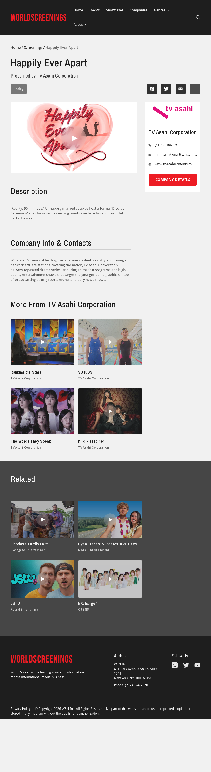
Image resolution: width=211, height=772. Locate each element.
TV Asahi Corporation (26, 378)
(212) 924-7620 (136, 692)
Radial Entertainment (91, 556)
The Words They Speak (161, 372)
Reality (18, 89)
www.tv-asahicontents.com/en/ (176, 164)
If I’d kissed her (24, 441)
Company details (172, 180)
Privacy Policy (21, 716)
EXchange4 (21, 610)
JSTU (145, 544)
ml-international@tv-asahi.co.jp (176, 155)
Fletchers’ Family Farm (30, 544)
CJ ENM (16, 616)
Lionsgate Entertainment (29, 550)
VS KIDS (82, 372)
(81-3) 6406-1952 (168, 145)
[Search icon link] (198, 17)
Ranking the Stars (27, 372)
